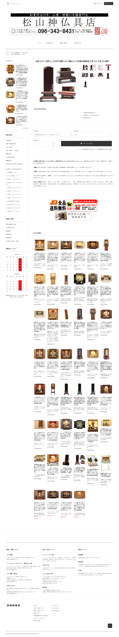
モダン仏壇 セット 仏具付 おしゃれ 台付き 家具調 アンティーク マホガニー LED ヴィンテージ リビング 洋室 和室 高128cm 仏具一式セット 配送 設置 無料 (53, 402)
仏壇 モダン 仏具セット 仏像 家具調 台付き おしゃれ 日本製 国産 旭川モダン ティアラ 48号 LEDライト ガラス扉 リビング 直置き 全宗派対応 (106, 257)
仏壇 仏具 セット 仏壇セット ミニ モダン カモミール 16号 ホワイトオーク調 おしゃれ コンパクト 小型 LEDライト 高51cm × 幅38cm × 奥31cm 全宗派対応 (39, 291)
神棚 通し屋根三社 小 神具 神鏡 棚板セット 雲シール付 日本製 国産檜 (105, 475)
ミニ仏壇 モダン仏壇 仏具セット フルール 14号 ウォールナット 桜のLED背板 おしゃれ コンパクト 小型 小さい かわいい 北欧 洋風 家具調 (106, 401)
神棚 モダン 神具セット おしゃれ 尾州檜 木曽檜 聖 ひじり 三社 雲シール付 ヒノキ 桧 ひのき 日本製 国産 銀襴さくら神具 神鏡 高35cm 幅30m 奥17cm (105, 291)
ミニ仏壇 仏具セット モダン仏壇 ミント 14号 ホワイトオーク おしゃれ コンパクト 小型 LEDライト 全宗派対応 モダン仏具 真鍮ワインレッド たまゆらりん (79, 258)
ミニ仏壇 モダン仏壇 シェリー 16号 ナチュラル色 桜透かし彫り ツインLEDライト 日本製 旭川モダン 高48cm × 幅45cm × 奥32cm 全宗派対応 (79, 506)
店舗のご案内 (64, 43)
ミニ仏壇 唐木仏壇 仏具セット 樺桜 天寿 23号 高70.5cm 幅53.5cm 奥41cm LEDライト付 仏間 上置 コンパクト (22, 108)
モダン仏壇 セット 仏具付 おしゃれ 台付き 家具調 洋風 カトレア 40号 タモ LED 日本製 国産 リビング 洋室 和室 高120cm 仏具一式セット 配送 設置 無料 (53, 291)
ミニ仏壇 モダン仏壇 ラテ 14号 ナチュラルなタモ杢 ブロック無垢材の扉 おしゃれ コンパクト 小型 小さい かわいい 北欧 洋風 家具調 (39, 436)
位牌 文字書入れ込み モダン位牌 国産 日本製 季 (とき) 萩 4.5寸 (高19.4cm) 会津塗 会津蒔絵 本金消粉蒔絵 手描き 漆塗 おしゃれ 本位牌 (93, 401)
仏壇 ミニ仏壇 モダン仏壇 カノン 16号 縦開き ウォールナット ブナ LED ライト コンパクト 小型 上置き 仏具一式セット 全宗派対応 (93, 438)
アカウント (99, 3)
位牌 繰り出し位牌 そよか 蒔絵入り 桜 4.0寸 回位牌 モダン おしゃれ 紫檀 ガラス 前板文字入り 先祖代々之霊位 (79, 365)
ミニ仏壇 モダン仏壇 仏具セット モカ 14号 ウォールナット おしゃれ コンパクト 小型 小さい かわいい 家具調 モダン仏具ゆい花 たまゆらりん (66, 506)
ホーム (39, 43)
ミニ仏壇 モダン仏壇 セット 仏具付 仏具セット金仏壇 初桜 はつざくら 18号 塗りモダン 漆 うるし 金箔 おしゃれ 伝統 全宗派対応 (79, 290)
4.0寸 (24, 54)
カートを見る (55, 608)
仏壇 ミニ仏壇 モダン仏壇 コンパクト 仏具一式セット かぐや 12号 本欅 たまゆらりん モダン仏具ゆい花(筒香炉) (53, 471)
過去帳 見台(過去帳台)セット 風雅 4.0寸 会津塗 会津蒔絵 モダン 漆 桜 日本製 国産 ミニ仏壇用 (66, 470)
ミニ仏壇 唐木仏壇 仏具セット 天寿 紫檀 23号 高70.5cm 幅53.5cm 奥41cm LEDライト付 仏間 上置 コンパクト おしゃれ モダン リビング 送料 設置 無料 (22, 82)
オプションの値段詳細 (83, 149)
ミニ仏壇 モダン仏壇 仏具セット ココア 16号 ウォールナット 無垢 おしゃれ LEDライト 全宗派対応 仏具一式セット (22, 119)
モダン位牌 (25, 52)
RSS (35, 620)
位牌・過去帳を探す (15, 52)
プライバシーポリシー (39, 618)
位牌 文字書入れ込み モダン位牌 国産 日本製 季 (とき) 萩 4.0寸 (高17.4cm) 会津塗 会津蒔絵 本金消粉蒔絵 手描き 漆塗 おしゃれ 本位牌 (79, 401)
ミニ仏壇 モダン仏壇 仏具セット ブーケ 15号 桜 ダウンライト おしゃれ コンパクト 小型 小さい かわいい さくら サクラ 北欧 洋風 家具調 (52, 436)
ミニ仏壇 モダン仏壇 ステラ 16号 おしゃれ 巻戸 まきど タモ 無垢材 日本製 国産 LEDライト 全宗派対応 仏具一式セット (53, 325)
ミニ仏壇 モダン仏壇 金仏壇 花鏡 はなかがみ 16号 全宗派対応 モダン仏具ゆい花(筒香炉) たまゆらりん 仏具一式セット (79, 435)
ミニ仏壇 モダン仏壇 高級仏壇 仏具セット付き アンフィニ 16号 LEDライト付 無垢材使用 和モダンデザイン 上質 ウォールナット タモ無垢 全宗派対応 (66, 366)
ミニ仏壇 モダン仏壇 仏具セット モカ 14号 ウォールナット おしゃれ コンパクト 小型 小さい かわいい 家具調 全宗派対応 (53, 505)
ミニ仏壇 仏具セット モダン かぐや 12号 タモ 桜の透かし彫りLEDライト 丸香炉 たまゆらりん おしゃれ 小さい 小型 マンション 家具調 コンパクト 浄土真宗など (22, 95)
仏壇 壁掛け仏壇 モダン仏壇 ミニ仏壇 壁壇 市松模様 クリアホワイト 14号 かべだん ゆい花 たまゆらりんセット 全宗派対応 (106, 432)
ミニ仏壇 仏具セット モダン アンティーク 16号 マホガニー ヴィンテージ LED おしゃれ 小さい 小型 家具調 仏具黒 (39, 400)
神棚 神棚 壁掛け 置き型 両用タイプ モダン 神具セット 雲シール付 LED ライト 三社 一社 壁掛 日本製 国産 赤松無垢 (92, 472)
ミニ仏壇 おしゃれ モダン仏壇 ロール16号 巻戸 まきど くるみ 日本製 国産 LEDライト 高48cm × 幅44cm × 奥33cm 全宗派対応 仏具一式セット (39, 257)
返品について (93, 149)
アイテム (108, 3)
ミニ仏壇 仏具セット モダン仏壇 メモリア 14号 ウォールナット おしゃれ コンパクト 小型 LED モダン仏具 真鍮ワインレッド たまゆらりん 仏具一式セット (66, 258)
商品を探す (51, 43)
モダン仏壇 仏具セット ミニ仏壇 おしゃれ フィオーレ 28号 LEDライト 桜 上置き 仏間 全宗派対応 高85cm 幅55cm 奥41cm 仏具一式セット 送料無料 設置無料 (22, 69)
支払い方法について (39, 608)
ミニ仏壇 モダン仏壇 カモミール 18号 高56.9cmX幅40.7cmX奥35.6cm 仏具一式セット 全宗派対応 (65, 435)
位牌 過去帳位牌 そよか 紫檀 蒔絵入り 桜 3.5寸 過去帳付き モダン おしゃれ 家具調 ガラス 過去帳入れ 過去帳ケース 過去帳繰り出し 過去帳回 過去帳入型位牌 (106, 367)
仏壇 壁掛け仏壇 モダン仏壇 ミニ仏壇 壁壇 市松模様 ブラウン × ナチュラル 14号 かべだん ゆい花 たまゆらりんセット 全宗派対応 (39, 468)
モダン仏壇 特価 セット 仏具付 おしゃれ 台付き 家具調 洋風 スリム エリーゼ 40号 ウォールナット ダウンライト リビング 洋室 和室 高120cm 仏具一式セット (93, 327)
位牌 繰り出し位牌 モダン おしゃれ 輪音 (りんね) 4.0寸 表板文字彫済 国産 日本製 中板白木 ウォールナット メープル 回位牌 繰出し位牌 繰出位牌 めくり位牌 (66, 291)
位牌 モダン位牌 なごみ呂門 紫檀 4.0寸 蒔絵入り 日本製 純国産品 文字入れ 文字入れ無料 (79, 469)
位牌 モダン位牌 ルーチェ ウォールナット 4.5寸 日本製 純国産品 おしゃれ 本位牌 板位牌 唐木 (66, 324)
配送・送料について (39, 610)
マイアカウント (56, 605)
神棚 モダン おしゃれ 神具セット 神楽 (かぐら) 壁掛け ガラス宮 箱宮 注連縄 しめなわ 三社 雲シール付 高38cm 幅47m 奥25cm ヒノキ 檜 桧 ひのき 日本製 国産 (39, 327)
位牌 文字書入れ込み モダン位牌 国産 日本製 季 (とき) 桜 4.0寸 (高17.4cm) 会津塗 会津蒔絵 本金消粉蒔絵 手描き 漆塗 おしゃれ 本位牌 (66, 401)
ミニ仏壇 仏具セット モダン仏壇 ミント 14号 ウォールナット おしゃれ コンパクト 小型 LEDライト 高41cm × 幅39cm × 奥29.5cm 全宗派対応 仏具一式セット (93, 258)
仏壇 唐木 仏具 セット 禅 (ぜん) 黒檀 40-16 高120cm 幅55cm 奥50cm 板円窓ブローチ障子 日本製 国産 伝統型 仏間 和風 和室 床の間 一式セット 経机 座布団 (92, 291)
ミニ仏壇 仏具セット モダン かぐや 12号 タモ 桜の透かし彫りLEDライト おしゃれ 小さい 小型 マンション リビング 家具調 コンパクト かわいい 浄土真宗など (93, 367)
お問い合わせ (77, 43)
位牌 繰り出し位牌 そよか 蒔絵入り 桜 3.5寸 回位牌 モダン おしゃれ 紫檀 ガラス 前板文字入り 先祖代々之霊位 (79, 325)
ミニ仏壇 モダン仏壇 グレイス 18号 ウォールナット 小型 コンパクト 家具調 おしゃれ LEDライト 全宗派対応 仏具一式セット (53, 365)
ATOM (38, 620)
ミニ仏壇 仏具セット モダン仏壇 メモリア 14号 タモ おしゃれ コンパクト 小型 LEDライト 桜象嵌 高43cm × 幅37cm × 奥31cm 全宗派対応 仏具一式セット (53, 258)
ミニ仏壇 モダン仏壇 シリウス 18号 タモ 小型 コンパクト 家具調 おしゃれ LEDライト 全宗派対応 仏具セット (39, 365)
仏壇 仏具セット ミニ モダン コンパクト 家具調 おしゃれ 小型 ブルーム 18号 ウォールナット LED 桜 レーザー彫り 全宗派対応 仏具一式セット (39, 506)
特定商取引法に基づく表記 (105, 149)
